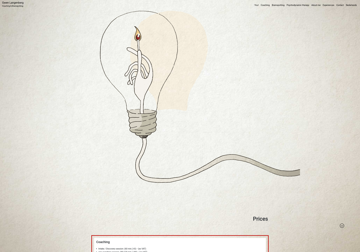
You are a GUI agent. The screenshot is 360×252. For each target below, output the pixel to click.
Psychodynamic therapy (298, 5)
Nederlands (351, 5)
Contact (340, 5)
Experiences (328, 5)
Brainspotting (278, 5)
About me (316, 5)
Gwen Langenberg (13, 4)
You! (256, 5)
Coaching (265, 5)
